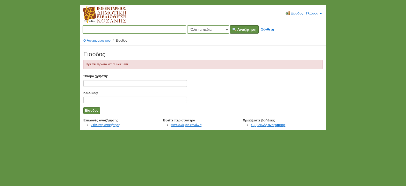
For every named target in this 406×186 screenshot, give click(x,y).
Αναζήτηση (244, 29)
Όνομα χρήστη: (95, 76)
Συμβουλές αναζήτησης (268, 125)
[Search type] (208, 29)
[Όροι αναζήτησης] (134, 29)
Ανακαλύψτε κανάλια (186, 125)
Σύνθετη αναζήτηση (105, 125)
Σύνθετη (267, 29)
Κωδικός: (90, 93)
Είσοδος (294, 13)
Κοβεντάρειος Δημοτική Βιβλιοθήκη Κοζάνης (99, 17)
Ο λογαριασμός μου (97, 40)
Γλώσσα (314, 13)
